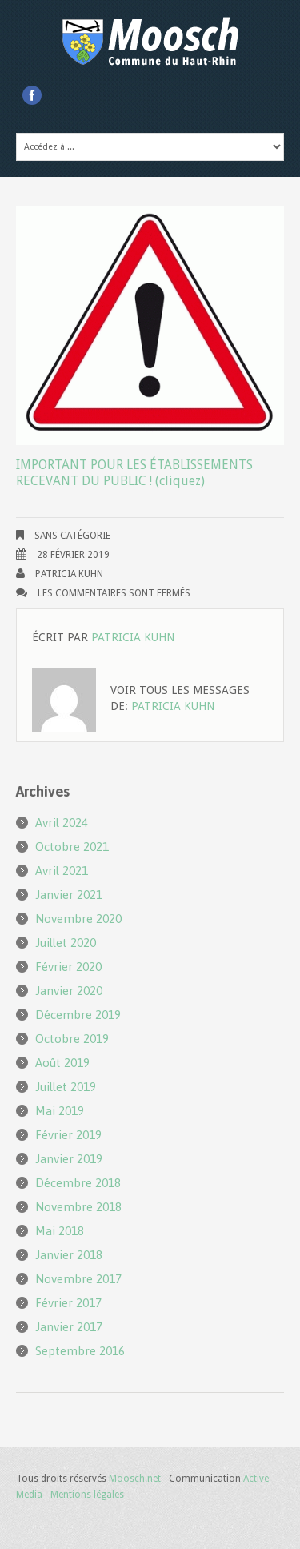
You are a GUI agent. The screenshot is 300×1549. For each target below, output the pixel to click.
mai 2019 (59, 1111)
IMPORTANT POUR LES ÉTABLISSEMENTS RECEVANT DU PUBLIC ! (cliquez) (134, 472)
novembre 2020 (78, 918)
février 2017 (68, 1303)
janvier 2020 (68, 990)
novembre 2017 (78, 1279)
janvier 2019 (68, 1159)
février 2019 (68, 1135)
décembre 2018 (78, 1183)
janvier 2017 (68, 1327)
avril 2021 (61, 870)
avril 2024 (61, 822)
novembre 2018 (78, 1207)
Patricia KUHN (69, 574)
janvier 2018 (68, 1255)
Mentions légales (87, 1494)
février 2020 (68, 966)
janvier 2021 (68, 894)
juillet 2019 (65, 1087)
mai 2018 (59, 1231)
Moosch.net (135, 1478)
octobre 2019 (72, 1038)
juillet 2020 (65, 942)
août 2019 (62, 1062)
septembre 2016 (80, 1351)
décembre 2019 (78, 1014)
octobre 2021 (72, 846)
